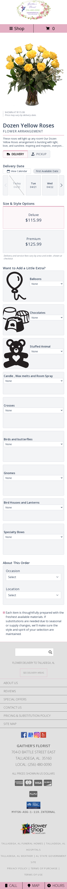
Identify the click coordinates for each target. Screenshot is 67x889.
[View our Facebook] (24, 737)
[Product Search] (34, 652)
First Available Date (47, 171)
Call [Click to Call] (11, 885)
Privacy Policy (17, 868)
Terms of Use (33, 874)
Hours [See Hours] (55, 885)
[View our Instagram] (37, 737)
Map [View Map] (33, 885)
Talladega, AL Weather (17, 856)
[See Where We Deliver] (33, 672)
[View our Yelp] (43, 737)
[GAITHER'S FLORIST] (33, 19)
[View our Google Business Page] (30, 737)
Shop (16, 28)
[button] (33, 805)
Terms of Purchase (44, 868)
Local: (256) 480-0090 (34, 764)
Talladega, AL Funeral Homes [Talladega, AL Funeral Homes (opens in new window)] (22, 843)
